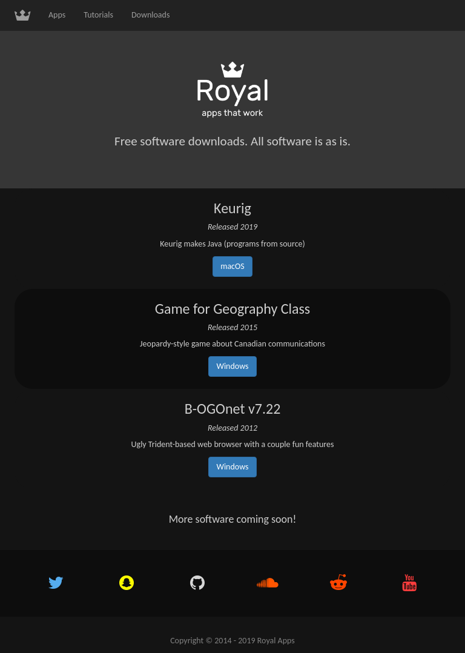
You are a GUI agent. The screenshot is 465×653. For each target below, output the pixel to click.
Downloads (150, 15)
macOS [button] (232, 266)
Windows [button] (232, 366)
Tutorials (98, 15)
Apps (56, 15)
